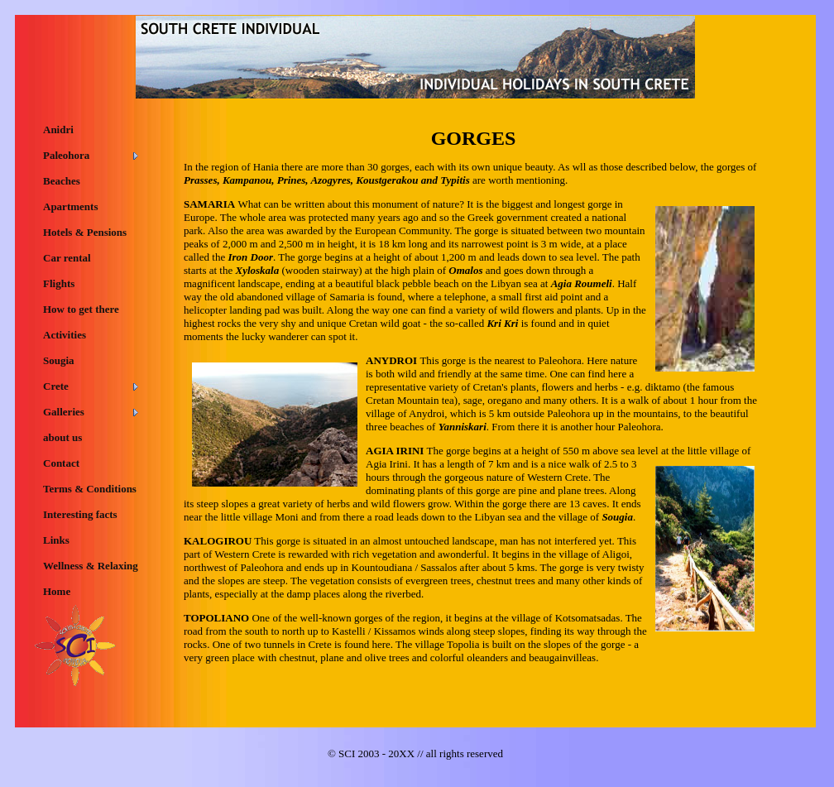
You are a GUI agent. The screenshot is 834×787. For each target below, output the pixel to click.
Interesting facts (80, 514)
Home (56, 591)
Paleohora (66, 155)
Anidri (58, 129)
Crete (56, 386)
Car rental (67, 258)
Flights (58, 283)
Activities (64, 335)
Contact (61, 463)
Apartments (70, 206)
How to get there (81, 309)
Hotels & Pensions (85, 232)
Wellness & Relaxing (90, 565)
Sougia (58, 360)
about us (62, 437)
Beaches (61, 181)
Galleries (63, 411)
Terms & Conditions (90, 488)
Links (56, 540)
